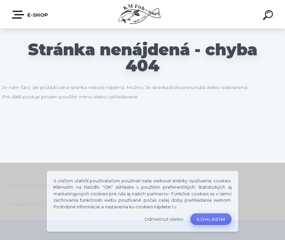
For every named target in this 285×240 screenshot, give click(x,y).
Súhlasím (211, 219)
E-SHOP (30, 15)
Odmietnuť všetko (164, 219)
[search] (269, 16)
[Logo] (142, 14)
